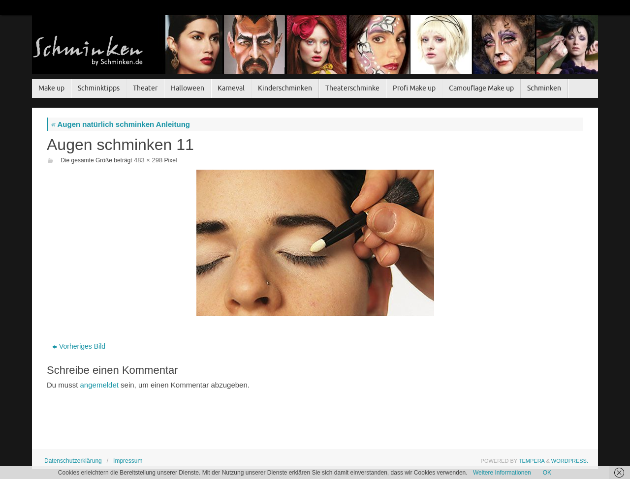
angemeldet (99, 385)
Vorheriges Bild (78, 346)
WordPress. (569, 461)
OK (547, 472)
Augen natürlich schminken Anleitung (120, 124)
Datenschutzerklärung (73, 460)
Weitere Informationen (502, 472)
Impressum (127, 460)
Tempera (532, 461)
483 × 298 (148, 160)
